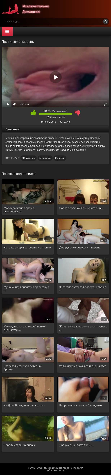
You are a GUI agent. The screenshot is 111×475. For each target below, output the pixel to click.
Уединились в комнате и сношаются (82, 365)
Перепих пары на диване (20, 444)
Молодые (45, 158)
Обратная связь (55, 470)
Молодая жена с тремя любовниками (19, 209)
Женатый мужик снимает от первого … (83, 328)
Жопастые (28, 158)
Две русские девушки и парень (79, 247)
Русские (60, 158)
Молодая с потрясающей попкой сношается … (25, 328)
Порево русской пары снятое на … (81, 207)
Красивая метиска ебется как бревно (23, 367)
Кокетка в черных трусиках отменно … (27, 249)
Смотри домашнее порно (29, 9)
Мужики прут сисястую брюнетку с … (26, 288)
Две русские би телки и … (76, 444)
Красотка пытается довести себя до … (82, 288)
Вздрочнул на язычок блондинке (80, 405)
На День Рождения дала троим (24, 405)
